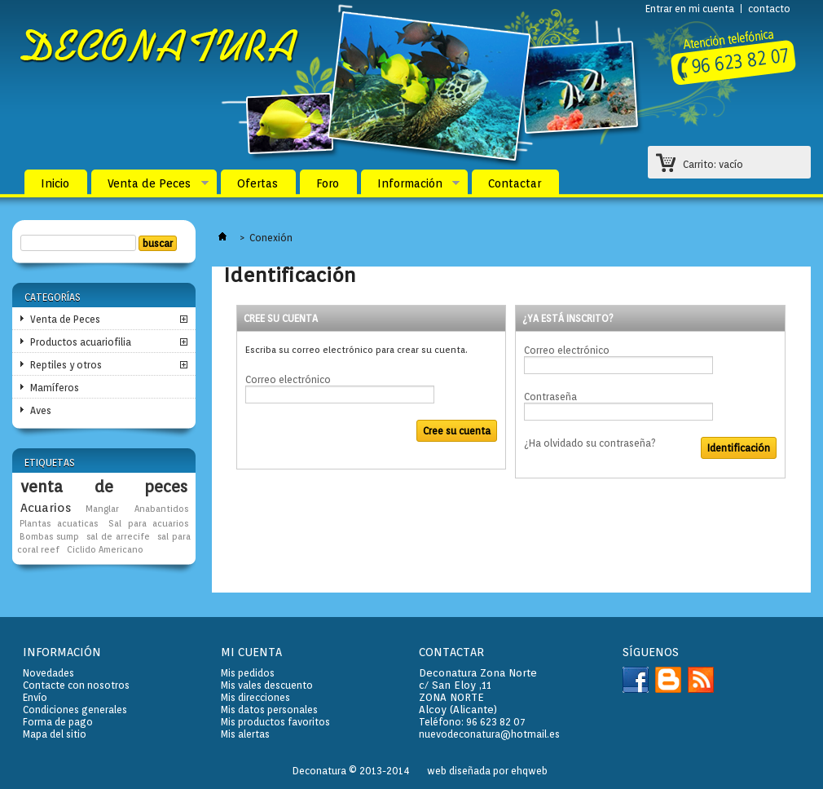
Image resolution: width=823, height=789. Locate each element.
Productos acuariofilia (80, 342)
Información (410, 187)
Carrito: (713, 164)
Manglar (102, 509)
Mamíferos (54, 387)
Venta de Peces (150, 187)
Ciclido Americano (105, 549)
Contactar (514, 183)
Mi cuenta (251, 652)
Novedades (48, 673)
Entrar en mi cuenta (689, 8)
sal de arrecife (117, 536)
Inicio (55, 183)
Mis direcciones (255, 697)
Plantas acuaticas (58, 523)
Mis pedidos (248, 673)
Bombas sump (49, 536)
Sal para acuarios (148, 523)
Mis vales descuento (267, 685)
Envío (35, 697)
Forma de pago (58, 722)
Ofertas (257, 183)
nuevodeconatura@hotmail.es (489, 734)
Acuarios (45, 507)
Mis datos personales (269, 709)
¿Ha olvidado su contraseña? (590, 443)
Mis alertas (245, 734)
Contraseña (550, 396)
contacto (769, 8)
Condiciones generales (75, 709)
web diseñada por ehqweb (487, 771)
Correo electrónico (288, 379)
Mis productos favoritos (275, 722)
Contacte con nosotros (76, 685)
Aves (40, 410)
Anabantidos (161, 509)
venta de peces (103, 486)
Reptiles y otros (66, 365)
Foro (327, 183)
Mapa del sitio (54, 734)
